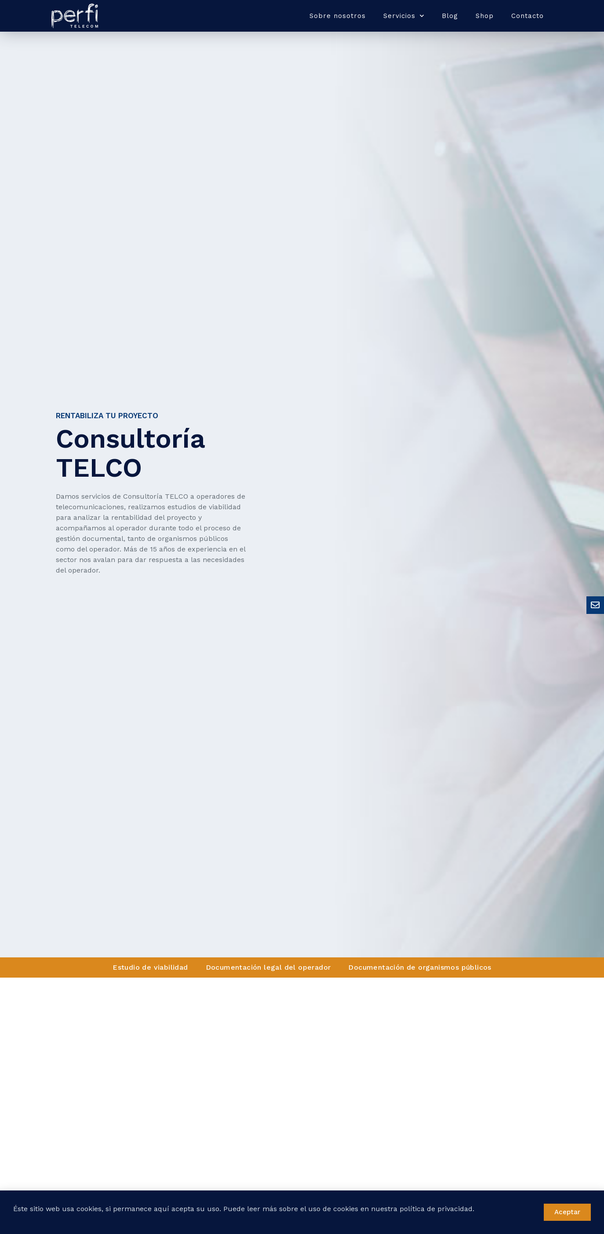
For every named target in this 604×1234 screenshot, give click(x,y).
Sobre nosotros (337, 16)
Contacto (527, 16)
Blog (450, 16)
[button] (567, 1212)
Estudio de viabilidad (150, 967)
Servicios (403, 16)
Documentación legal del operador (268, 967)
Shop (485, 16)
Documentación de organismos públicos (419, 967)
